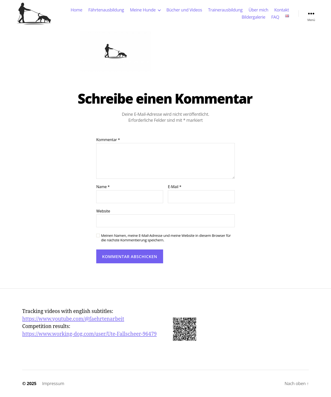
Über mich (258, 10)
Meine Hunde (143, 10)
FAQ (275, 17)
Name (103, 187)
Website (103, 210)
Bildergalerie (253, 17)
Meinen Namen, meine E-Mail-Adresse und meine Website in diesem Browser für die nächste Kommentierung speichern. (166, 237)
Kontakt (281, 10)
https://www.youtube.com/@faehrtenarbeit (73, 319)
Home (76, 10)
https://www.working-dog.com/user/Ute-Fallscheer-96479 (89, 334)
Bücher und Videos (184, 10)
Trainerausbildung (225, 10)
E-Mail (174, 187)
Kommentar (108, 140)
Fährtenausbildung (106, 10)
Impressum (53, 383)
